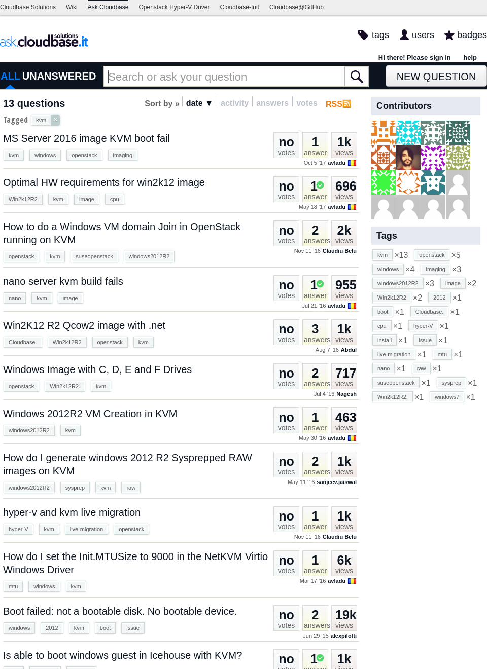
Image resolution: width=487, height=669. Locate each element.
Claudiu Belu (340, 251)
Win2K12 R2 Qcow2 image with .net (84, 325)
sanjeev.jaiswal (337, 482)
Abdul (349, 350)
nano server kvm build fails (63, 281)
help (470, 57)
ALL (10, 76)
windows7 (447, 397)
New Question (436, 76)
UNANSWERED (59, 76)
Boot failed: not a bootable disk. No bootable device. (120, 611)
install (384, 340)
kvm (14, 155)
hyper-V (18, 529)
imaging (123, 155)
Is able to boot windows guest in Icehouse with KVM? (122, 655)
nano (15, 298)
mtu (13, 586)
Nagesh (346, 394)
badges (472, 35)
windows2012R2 (149, 256)
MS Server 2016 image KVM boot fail (86, 138)
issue (133, 628)
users (423, 35)
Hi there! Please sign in (414, 57)
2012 (52, 628)
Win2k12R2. (65, 386)
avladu (336, 163)
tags (380, 35)
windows (45, 155)
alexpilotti (344, 636)
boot (105, 628)
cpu (114, 199)
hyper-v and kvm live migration (72, 512)
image (86, 199)
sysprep (75, 488)
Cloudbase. (23, 342)
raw (130, 488)
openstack (84, 155)
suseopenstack (94, 256)
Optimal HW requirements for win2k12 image (104, 182)
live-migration (86, 529)
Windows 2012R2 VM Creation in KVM (90, 413)
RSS (334, 104)
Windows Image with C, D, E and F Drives (97, 369)
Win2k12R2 (23, 199)
